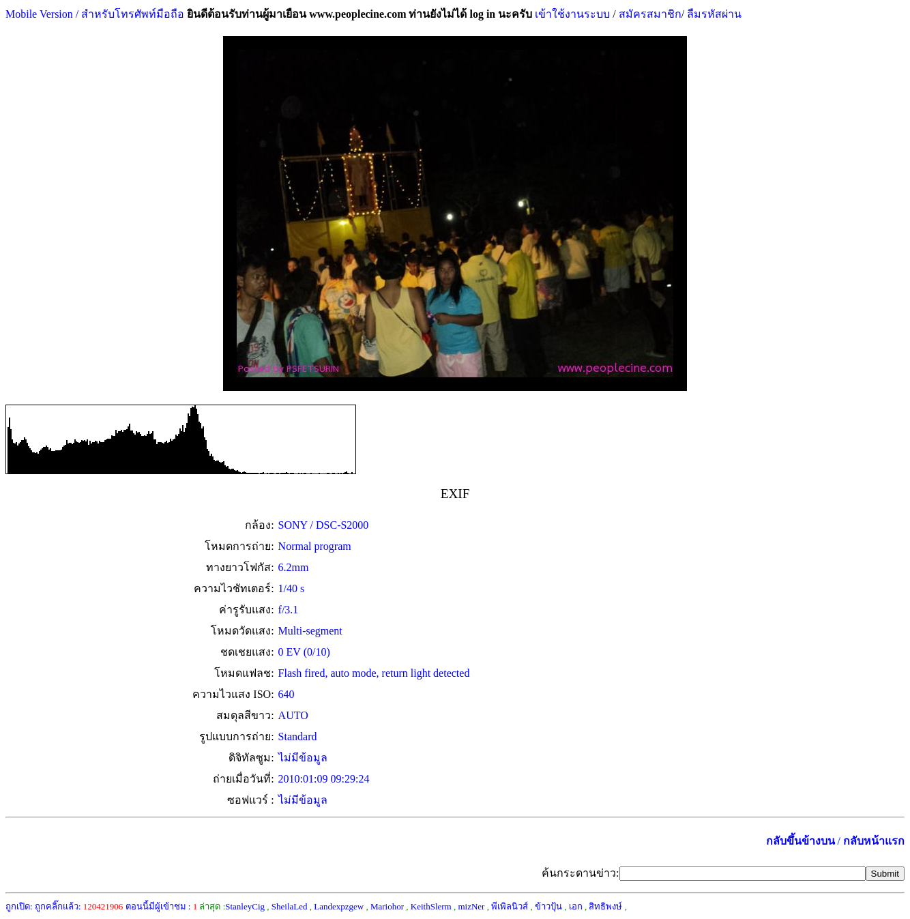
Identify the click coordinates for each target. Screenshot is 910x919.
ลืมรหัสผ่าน (713, 14)
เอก (576, 906)
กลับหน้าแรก (874, 841)
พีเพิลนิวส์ (509, 906)
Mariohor (387, 906)
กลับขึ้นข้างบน (800, 841)
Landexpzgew (339, 906)
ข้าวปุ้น (548, 906)
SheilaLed (289, 906)
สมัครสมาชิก (650, 14)
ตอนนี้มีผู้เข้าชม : (162, 906)
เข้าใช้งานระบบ (571, 14)
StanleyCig (245, 906)
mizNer (471, 906)
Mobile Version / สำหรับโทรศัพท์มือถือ (94, 14)
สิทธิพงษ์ (605, 906)
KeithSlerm (431, 906)
